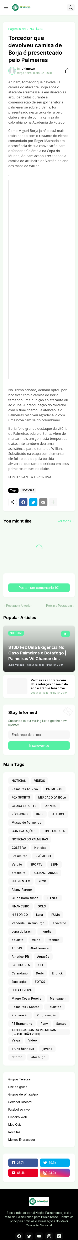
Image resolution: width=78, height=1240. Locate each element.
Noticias (40, 847)
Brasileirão (19, 856)
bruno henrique (23, 1048)
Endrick (57, 973)
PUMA (55, 914)
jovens (47, 1048)
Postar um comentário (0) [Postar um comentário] (39, 588)
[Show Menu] (6, 7)
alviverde (59, 923)
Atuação (43, 956)
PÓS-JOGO (20, 814)
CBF (41, 965)
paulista (18, 940)
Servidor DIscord (20, 1102)
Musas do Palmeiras (26, 822)
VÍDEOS (39, 780)
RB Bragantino (22, 1023)
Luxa (39, 914)
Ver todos (64, 521)
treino (36, 940)
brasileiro (18, 873)
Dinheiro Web (17, 1117)
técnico (54, 940)
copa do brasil (22, 931)
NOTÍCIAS (36, 29)
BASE (39, 814)
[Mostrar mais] (53, 502)
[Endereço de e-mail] (39, 734)
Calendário (20, 973)
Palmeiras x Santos (25, 1007)
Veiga (16, 1040)
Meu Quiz (14, 1124)
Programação (46, 1015)
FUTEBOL (58, 814)
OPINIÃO (51, 806)
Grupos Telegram (20, 1079)
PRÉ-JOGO (43, 856)
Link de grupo (17, 1087)
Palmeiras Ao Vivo (25, 789)
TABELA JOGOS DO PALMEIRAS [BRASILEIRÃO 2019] (34, 1032)
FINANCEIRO (20, 906)
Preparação (20, 1015)
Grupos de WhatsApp (23, 1094)
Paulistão (54, 1007)
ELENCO (52, 898)
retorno (17, 1057)
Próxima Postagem (59, 605)
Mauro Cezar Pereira (27, 998)
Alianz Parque (22, 889)
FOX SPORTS (21, 797)
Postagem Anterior (19, 605)
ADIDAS (17, 948)
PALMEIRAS (54, 789)
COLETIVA (19, 847)
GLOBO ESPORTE (24, 806)
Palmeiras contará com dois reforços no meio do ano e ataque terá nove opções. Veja (49, 684)
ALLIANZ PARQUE (46, 873)
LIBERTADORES (54, 831)
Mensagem (58, 998)
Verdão (17, 864)
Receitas (14, 1132)
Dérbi (40, 973)
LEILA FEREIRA (22, 990)
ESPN (54, 864)
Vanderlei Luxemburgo (28, 923)
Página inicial (17, 29)
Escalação (19, 981)
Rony (44, 1023)
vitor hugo (38, 1057)
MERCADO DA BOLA (52, 797)
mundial (46, 931)
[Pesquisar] (71, 7)
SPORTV (36, 864)
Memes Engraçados (22, 1139)
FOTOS (40, 981)
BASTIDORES (21, 965)
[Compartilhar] (66, 71)
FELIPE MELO (21, 881)
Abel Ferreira (39, 948)
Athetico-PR (20, 956)
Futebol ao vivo (19, 1109)
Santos (61, 1023)
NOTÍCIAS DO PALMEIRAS (30, 839)
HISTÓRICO (20, 914)
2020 (42, 881)
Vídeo (32, 1040)
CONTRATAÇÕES (23, 831)
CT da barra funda (25, 898)
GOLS (42, 906)
